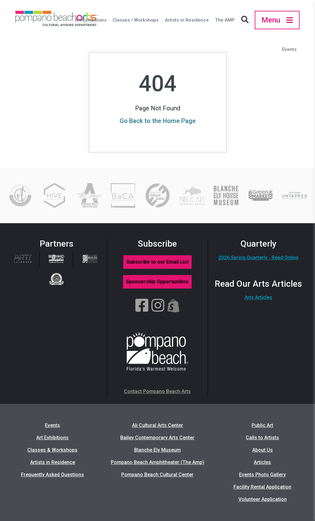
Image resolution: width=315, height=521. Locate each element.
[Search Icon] (246, 20)
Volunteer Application (262, 499)
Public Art (262, 425)
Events (289, 49)
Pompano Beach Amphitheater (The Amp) (157, 462)
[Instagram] (157, 306)
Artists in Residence (187, 20)
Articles (262, 462)
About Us (262, 450)
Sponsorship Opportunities (157, 282)
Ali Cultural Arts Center (157, 425)
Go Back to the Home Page (158, 121)
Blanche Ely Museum (157, 450)
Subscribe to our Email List (157, 262)
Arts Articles (258, 297)
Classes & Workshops (52, 450)
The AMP (225, 20)
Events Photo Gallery (262, 475)
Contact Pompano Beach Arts (157, 391)
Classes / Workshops (135, 20)
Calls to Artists (262, 438)
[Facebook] (141, 306)
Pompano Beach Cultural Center (157, 475)
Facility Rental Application (262, 487)
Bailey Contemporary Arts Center (157, 438)
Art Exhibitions (90, 20)
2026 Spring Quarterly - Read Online (258, 257)
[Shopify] (173, 306)
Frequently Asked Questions (52, 475)
